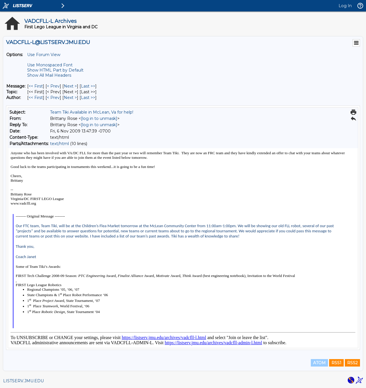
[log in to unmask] (99, 118)
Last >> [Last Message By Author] (88, 97)
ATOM (319, 362)
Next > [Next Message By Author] (70, 97)
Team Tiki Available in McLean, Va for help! (91, 112)
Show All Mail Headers (49, 75)
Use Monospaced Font (50, 65)
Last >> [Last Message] (88, 86)
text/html (59, 143)
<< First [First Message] (36, 86)
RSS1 (336, 362)
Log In (345, 5)
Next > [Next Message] (70, 86)
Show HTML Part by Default (55, 70)
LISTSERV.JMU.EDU (23, 380)
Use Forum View (43, 54)
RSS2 (352, 362)
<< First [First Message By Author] (36, 97)
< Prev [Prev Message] (53, 86)
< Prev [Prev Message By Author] (53, 97)
